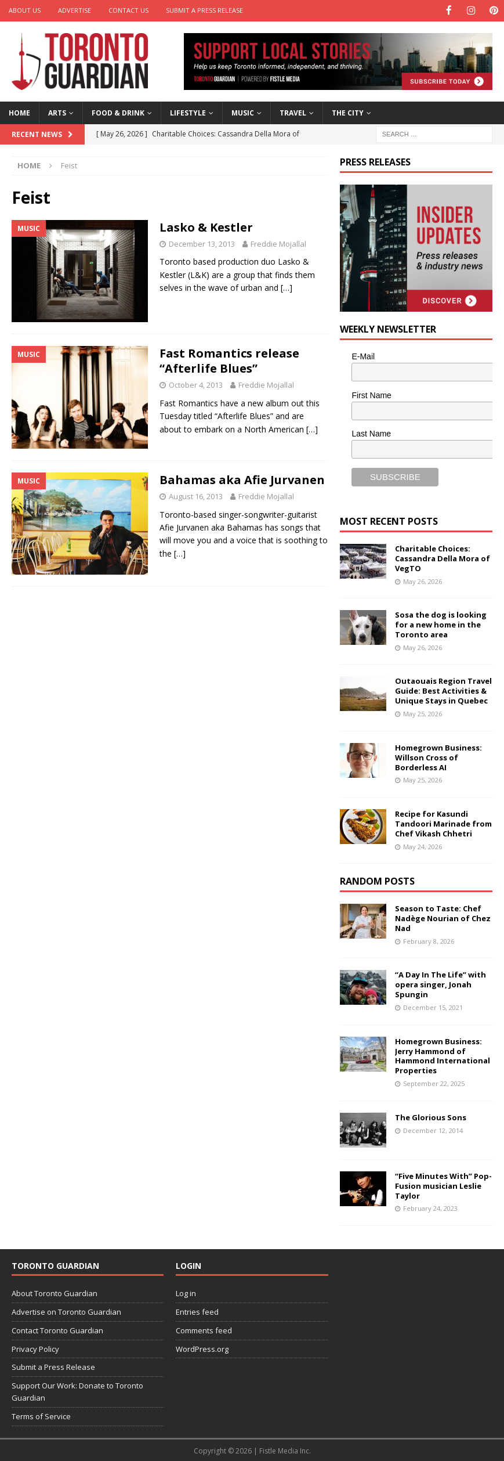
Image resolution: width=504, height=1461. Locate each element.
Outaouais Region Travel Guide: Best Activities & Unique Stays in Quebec (443, 690)
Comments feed (204, 1329)
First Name (371, 394)
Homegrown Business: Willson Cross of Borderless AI (438, 756)
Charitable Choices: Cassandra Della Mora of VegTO (442, 557)
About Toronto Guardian (54, 1292)
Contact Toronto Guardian (57, 1329)
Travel (293, 112)
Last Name (371, 433)
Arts (57, 112)
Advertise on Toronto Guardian (66, 1310)
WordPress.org (202, 1348)
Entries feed (197, 1310)
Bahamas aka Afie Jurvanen (242, 478)
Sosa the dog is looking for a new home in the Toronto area (441, 624)
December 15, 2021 (433, 1006)
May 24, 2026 (422, 845)
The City (348, 112)
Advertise (74, 10)
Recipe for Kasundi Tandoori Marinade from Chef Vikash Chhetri (443, 822)
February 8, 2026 (428, 940)
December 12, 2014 (433, 1129)
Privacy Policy (35, 1348)
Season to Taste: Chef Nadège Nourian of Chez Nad (443, 918)
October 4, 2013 (196, 384)
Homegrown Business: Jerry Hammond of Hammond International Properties (442, 1055)
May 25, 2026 (422, 713)
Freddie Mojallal (278, 242)
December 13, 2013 (202, 242)
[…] (286, 287)
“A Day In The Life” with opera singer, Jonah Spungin (440, 984)
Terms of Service (41, 1415)
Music (242, 112)
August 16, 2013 (196, 495)
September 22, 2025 (434, 1082)
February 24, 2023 (430, 1207)
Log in (186, 1292)
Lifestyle (188, 112)
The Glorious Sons (430, 1116)
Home (19, 112)
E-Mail (363, 355)
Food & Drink (118, 112)
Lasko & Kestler (206, 226)
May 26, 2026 (422, 580)
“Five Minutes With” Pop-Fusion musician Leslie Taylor (443, 1185)
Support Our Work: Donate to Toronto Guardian (77, 1391)
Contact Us (128, 10)
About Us (25, 10)
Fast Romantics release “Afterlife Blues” (229, 360)
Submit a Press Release (204, 10)
